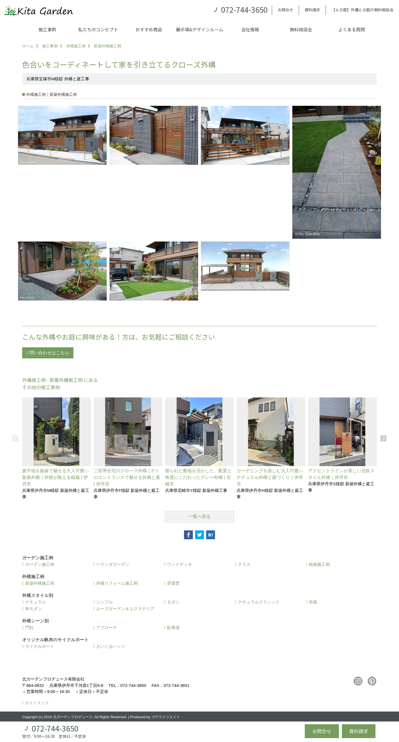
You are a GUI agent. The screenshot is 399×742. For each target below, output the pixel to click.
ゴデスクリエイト (165, 717)
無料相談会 (301, 29)
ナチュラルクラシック (259, 602)
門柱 (29, 627)
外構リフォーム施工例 (117, 583)
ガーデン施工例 (39, 564)
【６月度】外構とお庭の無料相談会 (362, 9)
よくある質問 (351, 29)
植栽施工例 (319, 564)
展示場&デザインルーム (199, 29)
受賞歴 (173, 583)
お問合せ (285, 9)
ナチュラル (35, 602)
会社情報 (250, 29)
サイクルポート (39, 646)
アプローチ (106, 627)
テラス (244, 564)
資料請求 (312, 9)
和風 (313, 602)
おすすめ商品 (148, 29)
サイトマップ (36, 703)
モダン (173, 602)
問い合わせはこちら (49, 352)
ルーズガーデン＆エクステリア (125, 608)
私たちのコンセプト (98, 29)
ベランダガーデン (112, 564)
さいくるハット (110, 646)
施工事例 (47, 29)
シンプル (104, 602)
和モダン (33, 608)
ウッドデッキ (179, 564)
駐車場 (173, 627)
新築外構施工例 (39, 583)
